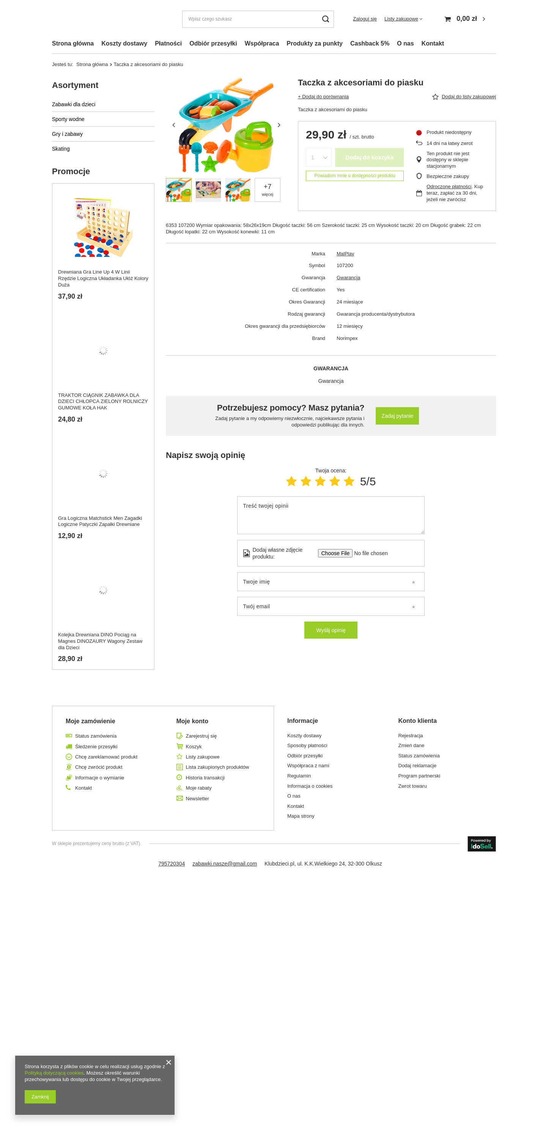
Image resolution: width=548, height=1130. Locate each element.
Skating (61, 149)
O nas (405, 43)
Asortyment (75, 85)
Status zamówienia (96, 736)
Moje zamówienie (90, 721)
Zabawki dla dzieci (73, 104)
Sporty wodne (68, 119)
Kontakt (433, 43)
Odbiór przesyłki (213, 43)
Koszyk (194, 746)
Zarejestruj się (201, 736)
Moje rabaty (199, 788)
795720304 (171, 864)
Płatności (168, 43)
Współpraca (262, 43)
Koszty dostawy (124, 43)
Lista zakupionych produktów (217, 767)
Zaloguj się (365, 19)
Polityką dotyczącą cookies (54, 1073)
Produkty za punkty (315, 43)
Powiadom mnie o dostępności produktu (355, 175)
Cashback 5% (369, 43)
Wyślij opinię (331, 630)
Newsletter (197, 798)
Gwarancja (348, 277)
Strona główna (73, 43)
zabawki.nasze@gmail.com (224, 864)
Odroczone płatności (449, 186)
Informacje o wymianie (99, 778)
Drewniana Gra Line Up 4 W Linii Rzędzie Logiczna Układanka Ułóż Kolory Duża (103, 278)
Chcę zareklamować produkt (106, 757)
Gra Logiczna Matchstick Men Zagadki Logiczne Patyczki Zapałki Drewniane (100, 521)
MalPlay (345, 254)
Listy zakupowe (401, 19)
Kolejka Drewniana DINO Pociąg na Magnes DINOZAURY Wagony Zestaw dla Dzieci (100, 641)
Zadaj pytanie (397, 416)
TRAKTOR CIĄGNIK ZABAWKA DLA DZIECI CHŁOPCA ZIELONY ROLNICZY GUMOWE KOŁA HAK (103, 401)
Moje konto (192, 721)
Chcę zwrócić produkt (98, 767)
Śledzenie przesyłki (96, 746)
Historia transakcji (205, 778)
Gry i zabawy (67, 134)
